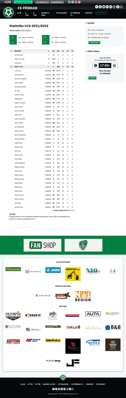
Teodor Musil (19, 107)
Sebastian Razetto (20, 87)
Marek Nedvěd (19, 179)
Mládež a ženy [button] (45, 14)
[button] (94, 42)
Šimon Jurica (19, 155)
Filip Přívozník (19, 195)
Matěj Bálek (18, 99)
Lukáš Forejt (18, 143)
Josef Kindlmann (20, 119)
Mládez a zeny (49, 384)
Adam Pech (18, 115)
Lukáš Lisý (18, 71)
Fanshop (88, 13)
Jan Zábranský (19, 127)
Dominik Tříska (19, 95)
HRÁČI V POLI (18, 67)
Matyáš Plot (18, 187)
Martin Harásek (19, 59)
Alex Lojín (18, 151)
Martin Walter (19, 123)
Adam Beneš (19, 183)
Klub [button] (19, 13)
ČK (72, 51)
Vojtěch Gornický (20, 103)
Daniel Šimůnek (19, 139)
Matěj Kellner (19, 147)
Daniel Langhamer (20, 135)
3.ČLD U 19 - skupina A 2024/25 (100, 34)
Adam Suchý (18, 191)
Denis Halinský (19, 111)
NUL (58, 51)
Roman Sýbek (19, 175)
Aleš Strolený (19, 55)
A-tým (30, 384)
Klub (23, 384)
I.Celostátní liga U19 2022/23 (99, 37)
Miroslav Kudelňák (20, 79)
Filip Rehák (18, 159)
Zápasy (24, 37)
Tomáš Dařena (19, 75)
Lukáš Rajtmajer (20, 163)
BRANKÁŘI (17, 51)
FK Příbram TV (75, 14)
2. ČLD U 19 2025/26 (96, 30)
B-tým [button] (35, 14)
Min (53, 51)
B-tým (37, 384)
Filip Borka (18, 63)
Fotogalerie (61, 13)
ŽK (68, 51)
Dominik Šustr (19, 131)
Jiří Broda (18, 203)
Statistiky (30, 37)
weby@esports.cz (28, 219)
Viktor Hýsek (19, 83)
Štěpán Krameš (19, 167)
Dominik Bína (19, 207)
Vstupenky (101, 13)
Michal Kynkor (19, 199)
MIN (58, 67)
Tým (19, 37)
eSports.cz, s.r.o (74, 394)
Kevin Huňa (18, 171)
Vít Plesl (17, 91)
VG (63, 51)
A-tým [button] (26, 14)
